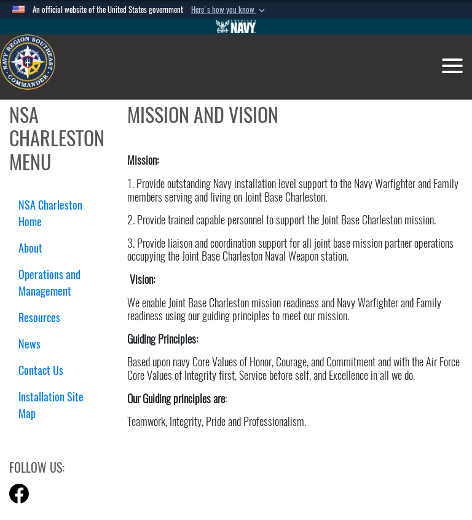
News (29, 344)
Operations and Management (49, 283)
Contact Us (40, 370)
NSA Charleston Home (50, 213)
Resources (43, 317)
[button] (229, 10)
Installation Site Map (51, 405)
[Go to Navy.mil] (236, 26)
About (35, 248)
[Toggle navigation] (452, 66)
